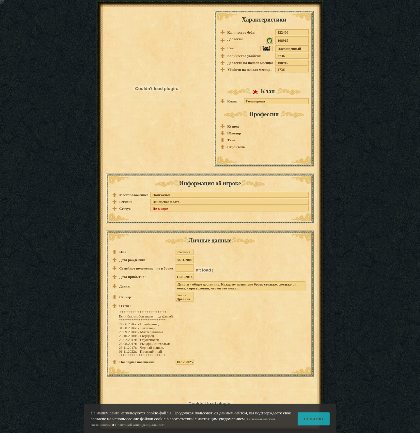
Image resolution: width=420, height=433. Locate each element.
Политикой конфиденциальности (140, 427)
